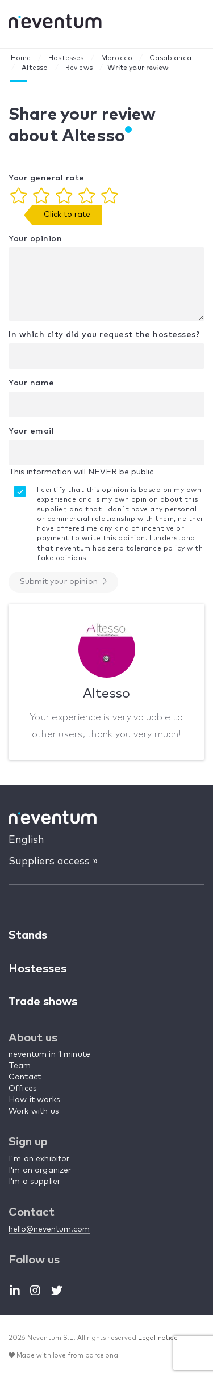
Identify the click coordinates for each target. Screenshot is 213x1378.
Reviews (79, 68)
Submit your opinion (63, 581)
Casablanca (170, 58)
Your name (32, 383)
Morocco (116, 58)
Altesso (35, 68)
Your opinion (35, 239)
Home (21, 58)
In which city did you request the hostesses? (104, 335)
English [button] (26, 840)
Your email (31, 431)
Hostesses (65, 58)
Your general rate (47, 178)
